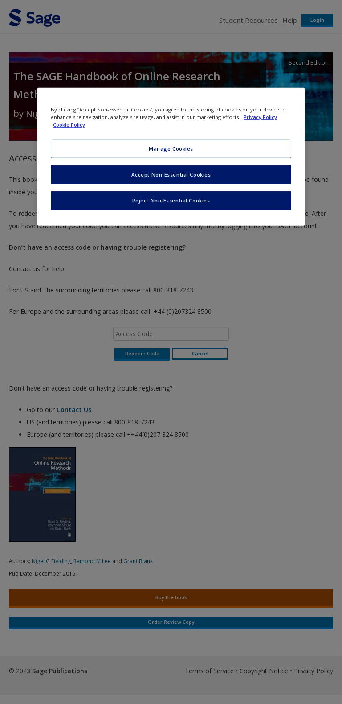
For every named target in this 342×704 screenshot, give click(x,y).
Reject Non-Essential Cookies (171, 200)
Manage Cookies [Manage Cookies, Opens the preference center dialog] (171, 148)
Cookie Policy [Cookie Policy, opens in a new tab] (69, 124)
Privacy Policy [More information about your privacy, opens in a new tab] (260, 117)
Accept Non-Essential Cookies (171, 174)
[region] (171, 157)
